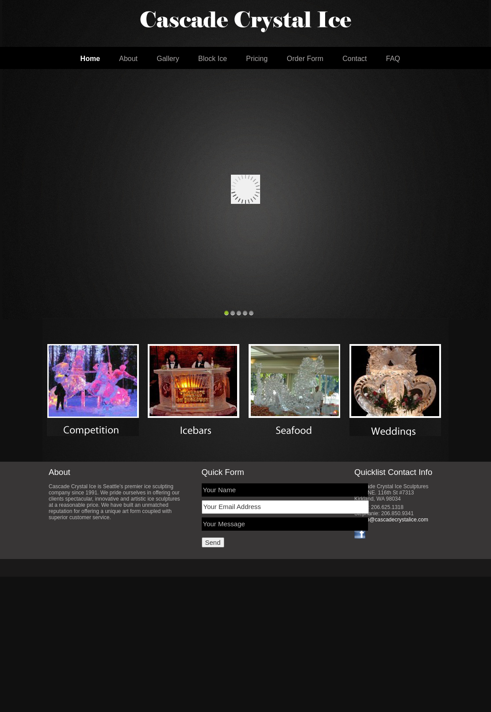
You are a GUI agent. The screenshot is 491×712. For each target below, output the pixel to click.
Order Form (305, 58)
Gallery (168, 58)
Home (90, 58)
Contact (354, 58)
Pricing (257, 58)
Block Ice (212, 58)
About (128, 58)
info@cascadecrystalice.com (394, 520)
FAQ (393, 58)
